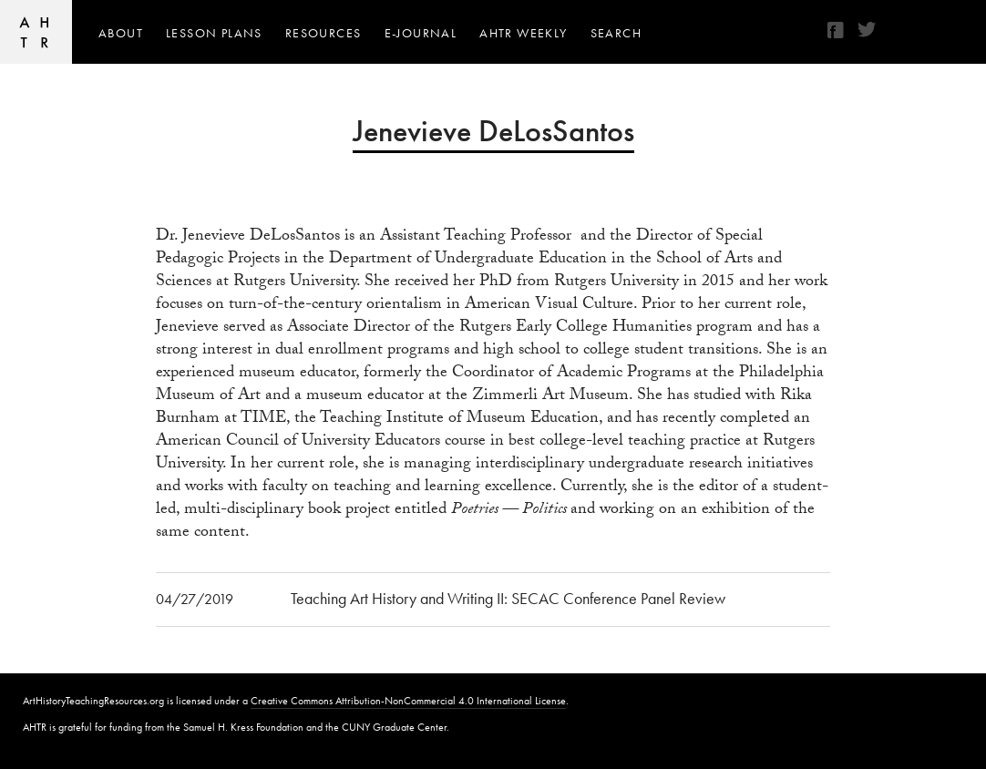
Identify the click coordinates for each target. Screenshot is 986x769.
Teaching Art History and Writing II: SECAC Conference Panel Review (508, 598)
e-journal (421, 33)
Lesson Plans (214, 33)
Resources (323, 33)
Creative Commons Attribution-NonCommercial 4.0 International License (408, 700)
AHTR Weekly (523, 33)
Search (616, 33)
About (120, 33)
